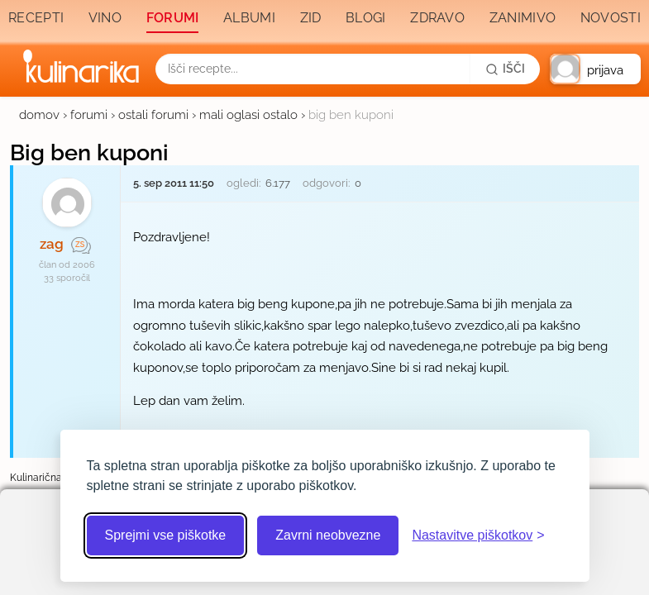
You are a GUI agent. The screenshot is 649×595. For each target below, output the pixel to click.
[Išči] (505, 68)
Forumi (172, 18)
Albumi (249, 18)
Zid (311, 18)
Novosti (610, 18)
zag (52, 244)
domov (39, 114)
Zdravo (437, 18)
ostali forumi (153, 114)
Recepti (36, 18)
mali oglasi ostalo (248, 114)
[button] (595, 69)
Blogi (366, 18)
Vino (105, 18)
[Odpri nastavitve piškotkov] (478, 535)
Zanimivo (522, 18)
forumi (88, 114)
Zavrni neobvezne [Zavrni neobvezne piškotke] (327, 535)
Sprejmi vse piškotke (166, 535)
